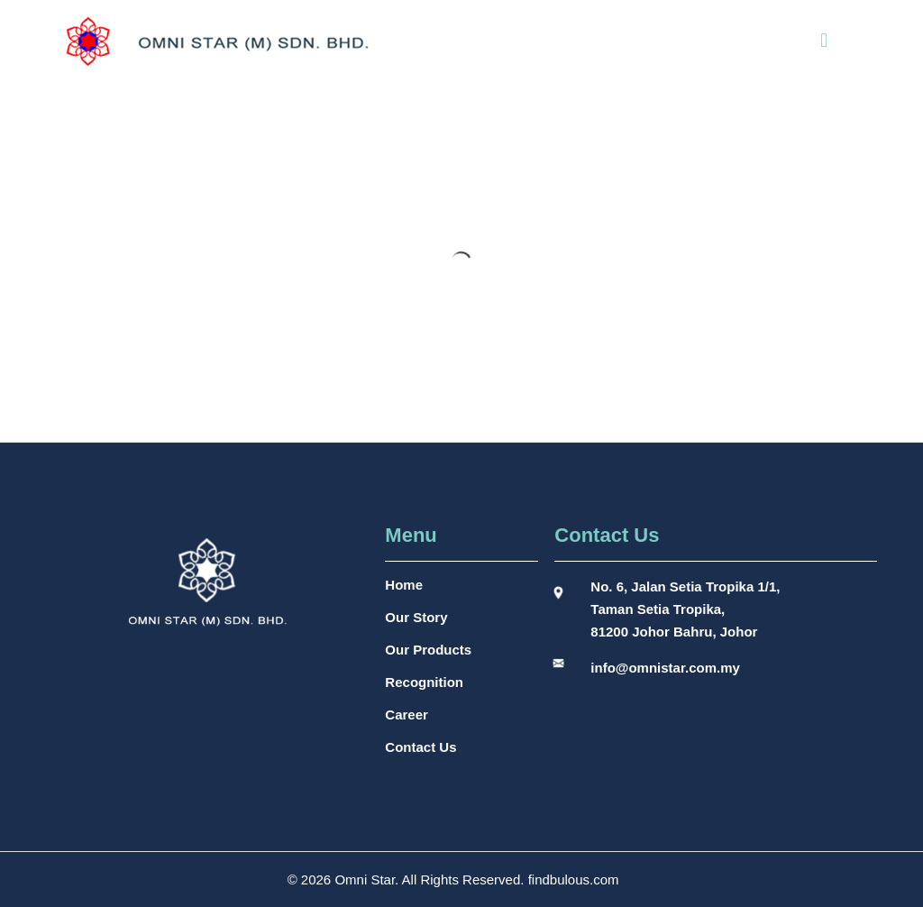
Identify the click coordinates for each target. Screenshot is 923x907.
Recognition (424, 682)
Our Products (428, 649)
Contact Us (420, 747)
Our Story (416, 617)
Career (406, 714)
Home (404, 584)
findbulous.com (573, 879)
